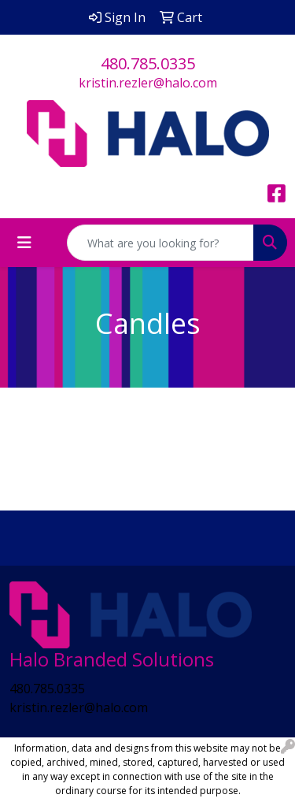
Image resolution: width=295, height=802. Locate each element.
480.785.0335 (148, 63)
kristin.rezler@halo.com (148, 82)
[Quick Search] (160, 243)
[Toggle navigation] (24, 243)
